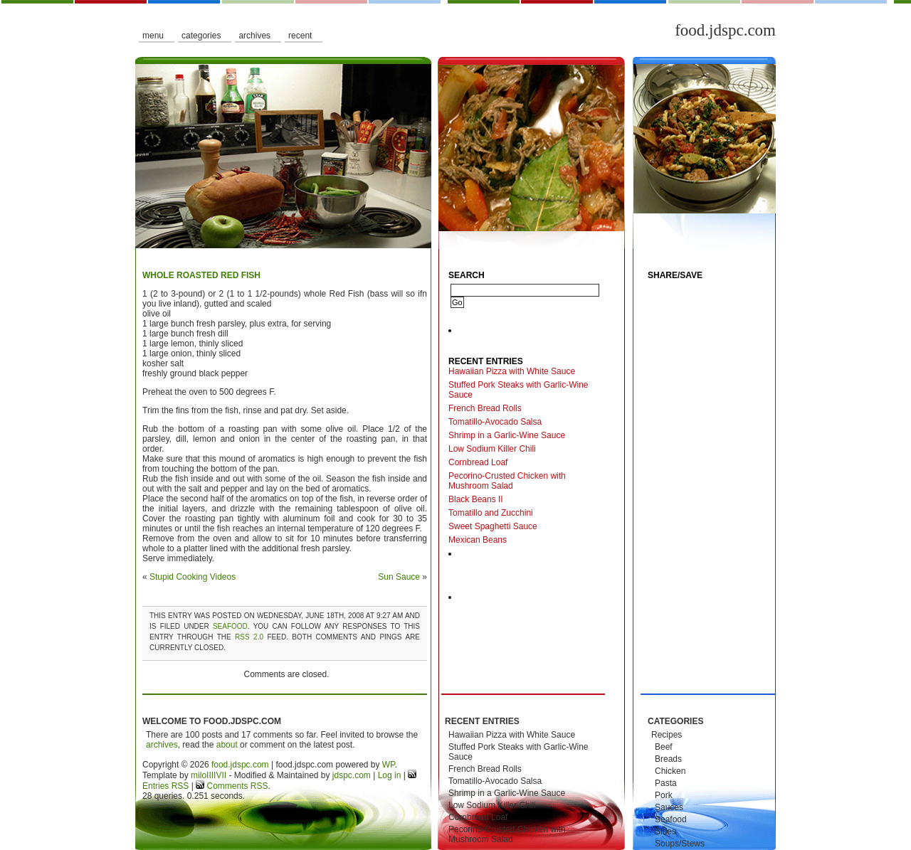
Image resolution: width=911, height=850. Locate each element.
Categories (201, 36)
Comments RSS (236, 786)
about (227, 745)
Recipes (666, 735)
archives (162, 745)
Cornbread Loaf (477, 462)
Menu (153, 36)
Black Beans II (475, 499)
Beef (664, 747)
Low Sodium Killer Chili (492, 449)
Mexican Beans (477, 540)
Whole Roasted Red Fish (201, 275)
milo (198, 775)
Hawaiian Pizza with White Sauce (511, 371)
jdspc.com (351, 775)
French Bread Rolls (485, 408)
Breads (668, 759)
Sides (665, 831)
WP (388, 765)
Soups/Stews (680, 844)
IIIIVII (216, 775)
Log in (389, 775)
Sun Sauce (399, 577)
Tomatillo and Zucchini (490, 513)
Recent (300, 36)
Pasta (666, 783)
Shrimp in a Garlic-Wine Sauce (506, 435)
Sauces (669, 807)
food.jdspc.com (725, 30)
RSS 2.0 (249, 637)
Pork (664, 795)
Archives (254, 36)
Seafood (230, 626)
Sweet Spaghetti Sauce (492, 526)
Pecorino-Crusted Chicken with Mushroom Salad (507, 481)
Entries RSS (165, 786)
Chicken (670, 771)
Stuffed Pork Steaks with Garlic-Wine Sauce (518, 390)
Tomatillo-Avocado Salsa (495, 422)
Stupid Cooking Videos (192, 577)
